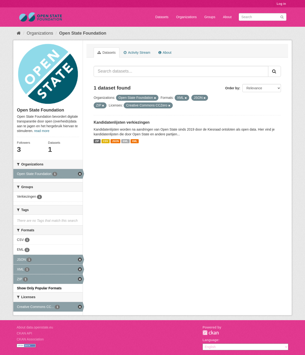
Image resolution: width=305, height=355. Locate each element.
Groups (209, 17)
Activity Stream (137, 52)
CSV (105, 141)
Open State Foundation (82, 33)
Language (210, 340)
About (227, 17)
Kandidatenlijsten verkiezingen (122, 122)
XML (134, 141)
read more (41, 131)
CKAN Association (30, 339)
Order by (232, 88)
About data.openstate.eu (35, 327)
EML (125, 141)
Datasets (161, 17)
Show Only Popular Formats (39, 288)
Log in (281, 3)
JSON (115, 141)
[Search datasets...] (181, 71)
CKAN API (24, 333)
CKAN (211, 332)
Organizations (186, 17)
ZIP (97, 141)
